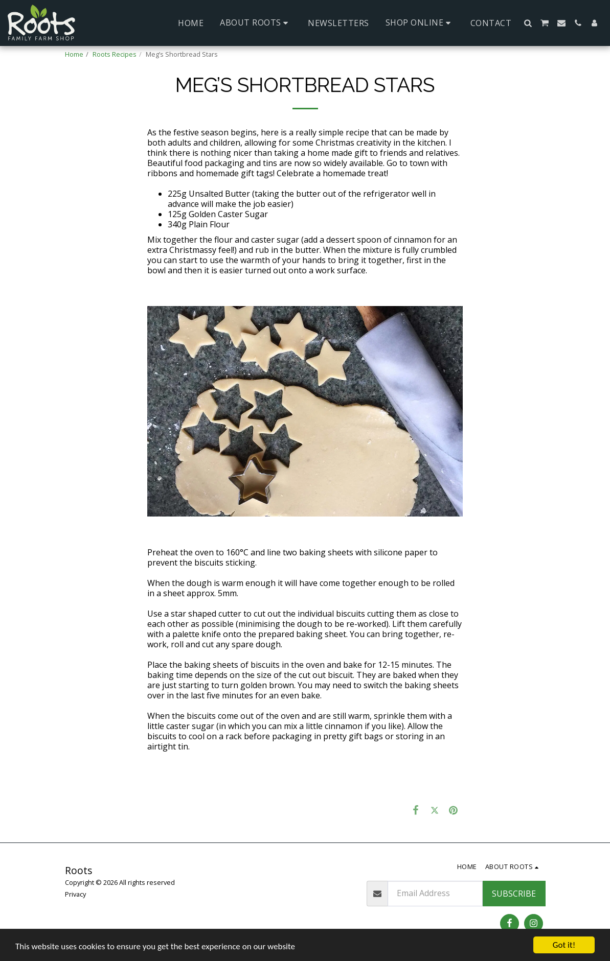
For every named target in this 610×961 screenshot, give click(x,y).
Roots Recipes (115, 54)
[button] (255, 22)
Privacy (75, 894)
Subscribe (514, 893)
